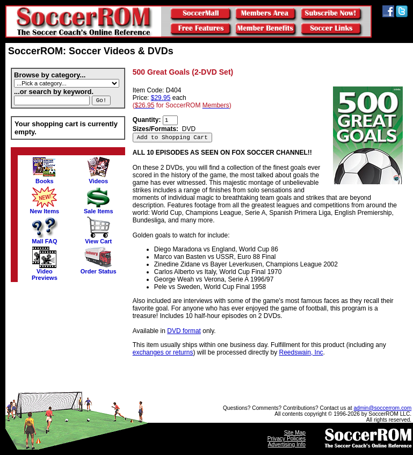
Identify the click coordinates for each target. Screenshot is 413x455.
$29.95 (161, 98)
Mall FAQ (44, 238)
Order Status (99, 269)
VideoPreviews (44, 272)
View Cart (98, 238)
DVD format (184, 331)
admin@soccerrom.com (382, 408)
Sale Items (98, 208)
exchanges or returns (163, 352)
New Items (45, 208)
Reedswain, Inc (301, 352)
